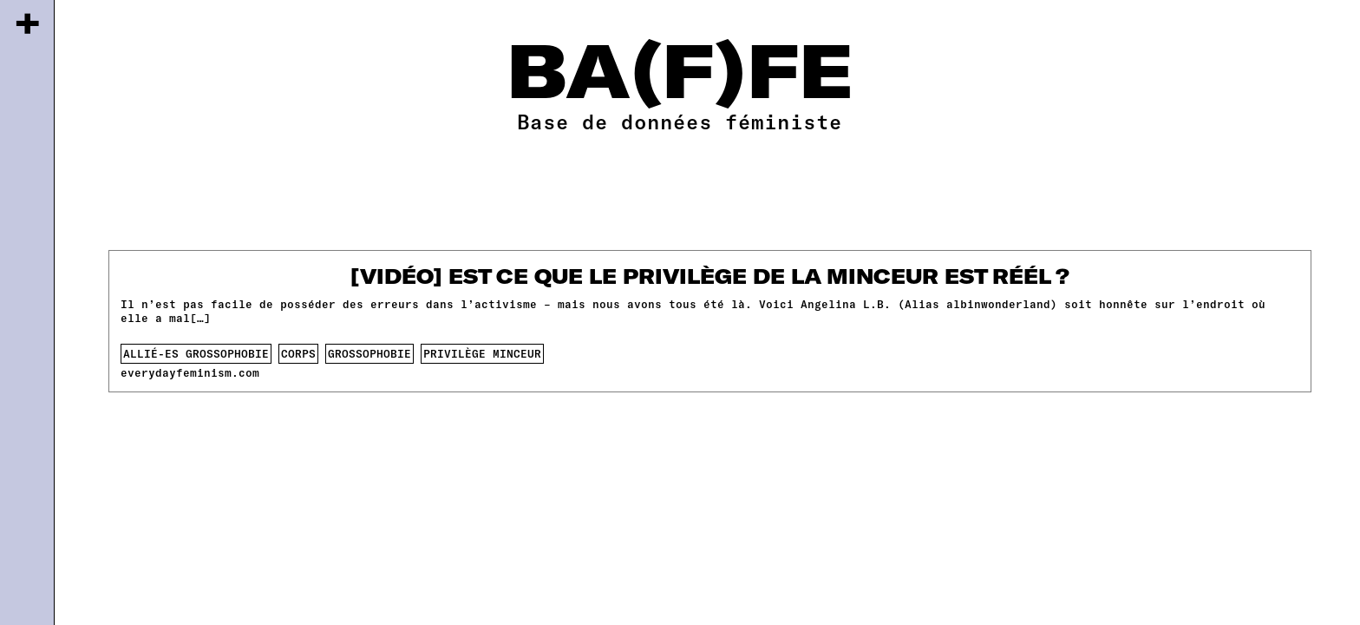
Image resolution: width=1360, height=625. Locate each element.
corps (298, 353)
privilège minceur (482, 353)
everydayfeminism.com (190, 372)
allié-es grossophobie (196, 353)
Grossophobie (369, 353)
